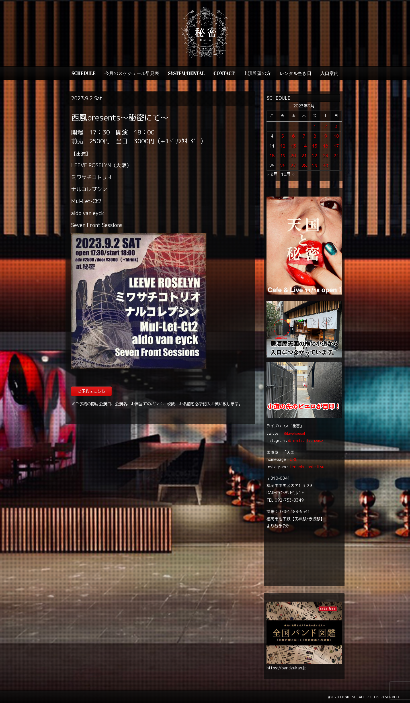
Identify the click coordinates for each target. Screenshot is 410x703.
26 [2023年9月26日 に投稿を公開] (282, 166)
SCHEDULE (83, 73)
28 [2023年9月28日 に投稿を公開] (304, 166)
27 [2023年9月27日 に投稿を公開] (293, 166)
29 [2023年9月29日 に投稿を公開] (314, 166)
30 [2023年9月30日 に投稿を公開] (325, 166)
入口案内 (329, 73)
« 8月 (272, 174)
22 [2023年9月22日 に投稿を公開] (314, 156)
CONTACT (224, 73)
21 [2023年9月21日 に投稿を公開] (304, 156)
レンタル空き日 (295, 73)
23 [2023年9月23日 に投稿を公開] (325, 156)
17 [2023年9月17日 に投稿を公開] (336, 146)
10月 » (287, 174)
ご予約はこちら (91, 391)
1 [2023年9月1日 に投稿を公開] (314, 126)
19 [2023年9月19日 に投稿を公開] (282, 156)
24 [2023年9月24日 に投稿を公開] (336, 156)
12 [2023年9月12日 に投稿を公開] (282, 146)
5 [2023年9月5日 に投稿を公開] (282, 136)
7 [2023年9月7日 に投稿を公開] (304, 136)
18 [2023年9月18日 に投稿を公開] (271, 156)
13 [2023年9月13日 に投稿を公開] (293, 146)
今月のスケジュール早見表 (131, 73)
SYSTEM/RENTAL (186, 73)
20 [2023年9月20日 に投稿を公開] (293, 156)
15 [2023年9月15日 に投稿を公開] (314, 146)
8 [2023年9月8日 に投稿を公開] (314, 136)
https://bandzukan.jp (286, 668)
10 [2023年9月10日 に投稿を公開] (336, 136)
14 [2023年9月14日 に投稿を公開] (304, 146)
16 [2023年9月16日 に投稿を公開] (325, 146)
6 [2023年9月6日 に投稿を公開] (293, 136)
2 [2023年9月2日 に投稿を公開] (325, 126)
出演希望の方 (257, 73)
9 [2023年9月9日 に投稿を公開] (325, 136)
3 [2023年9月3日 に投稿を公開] (336, 126)
